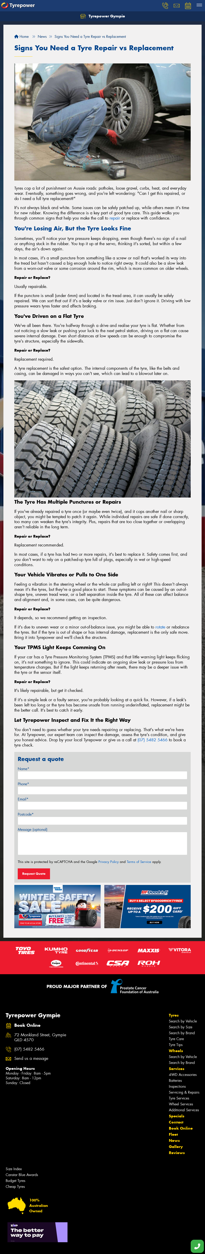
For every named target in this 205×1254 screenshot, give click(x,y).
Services (176, 1068)
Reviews (177, 1152)
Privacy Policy (108, 862)
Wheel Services (181, 1104)
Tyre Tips (175, 1044)
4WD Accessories (183, 1074)
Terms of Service (139, 862)
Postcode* (26, 814)
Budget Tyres (15, 1180)
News (174, 1140)
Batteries (175, 1080)
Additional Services (184, 1110)
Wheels (176, 1050)
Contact (176, 1122)
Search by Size (180, 1027)
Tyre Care (176, 1039)
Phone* (23, 784)
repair (115, 218)
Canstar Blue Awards (22, 1174)
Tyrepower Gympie (102, 16)
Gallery (176, 1146)
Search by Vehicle (183, 1021)
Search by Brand (182, 1033)
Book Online (181, 1128)
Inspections (177, 1086)
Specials (176, 1116)
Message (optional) (33, 829)
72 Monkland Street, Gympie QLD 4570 (40, 1037)
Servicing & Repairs (184, 1092)
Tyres (174, 1015)
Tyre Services (179, 1098)
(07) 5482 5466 (153, 740)
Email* (23, 799)
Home (21, 36)
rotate (160, 627)
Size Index (14, 1169)
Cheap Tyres (15, 1186)
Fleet (173, 1134)
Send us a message (31, 1058)
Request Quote (33, 874)
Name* (23, 768)
